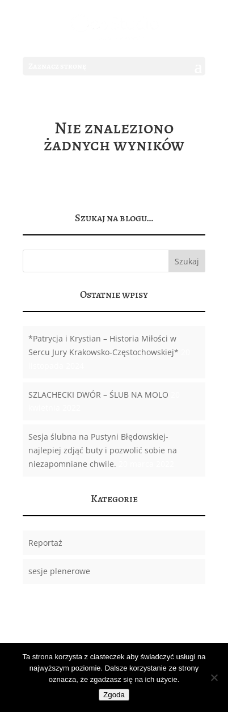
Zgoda (114, 694)
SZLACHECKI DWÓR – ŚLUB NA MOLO (98, 394)
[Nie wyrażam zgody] (213, 677)
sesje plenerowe (59, 571)
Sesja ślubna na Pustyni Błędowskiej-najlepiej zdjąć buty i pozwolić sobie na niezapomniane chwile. (102, 450)
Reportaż (45, 542)
